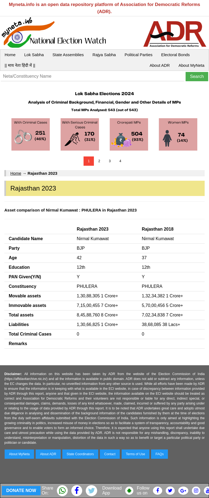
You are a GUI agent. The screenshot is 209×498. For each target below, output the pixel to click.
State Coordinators (80, 454)
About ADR (160, 65)
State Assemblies (68, 54)
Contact (109, 454)
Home (10, 54)
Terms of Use (135, 454)
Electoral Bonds (175, 54)
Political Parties (139, 54)
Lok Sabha (34, 54)
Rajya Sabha (104, 54)
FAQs (159, 454)
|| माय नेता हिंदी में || (20, 65)
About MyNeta (191, 65)
